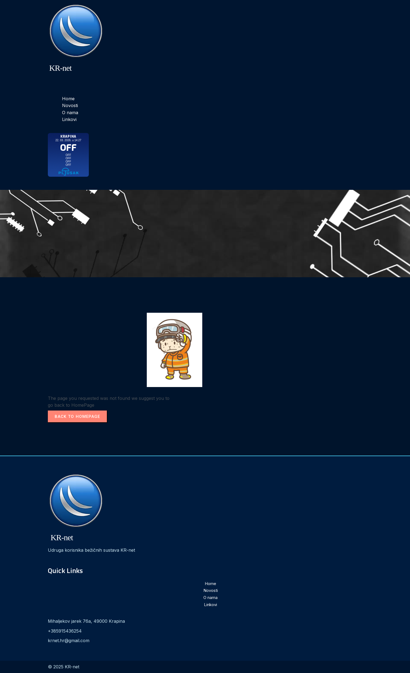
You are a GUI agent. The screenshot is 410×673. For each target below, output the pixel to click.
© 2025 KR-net (63, 666)
